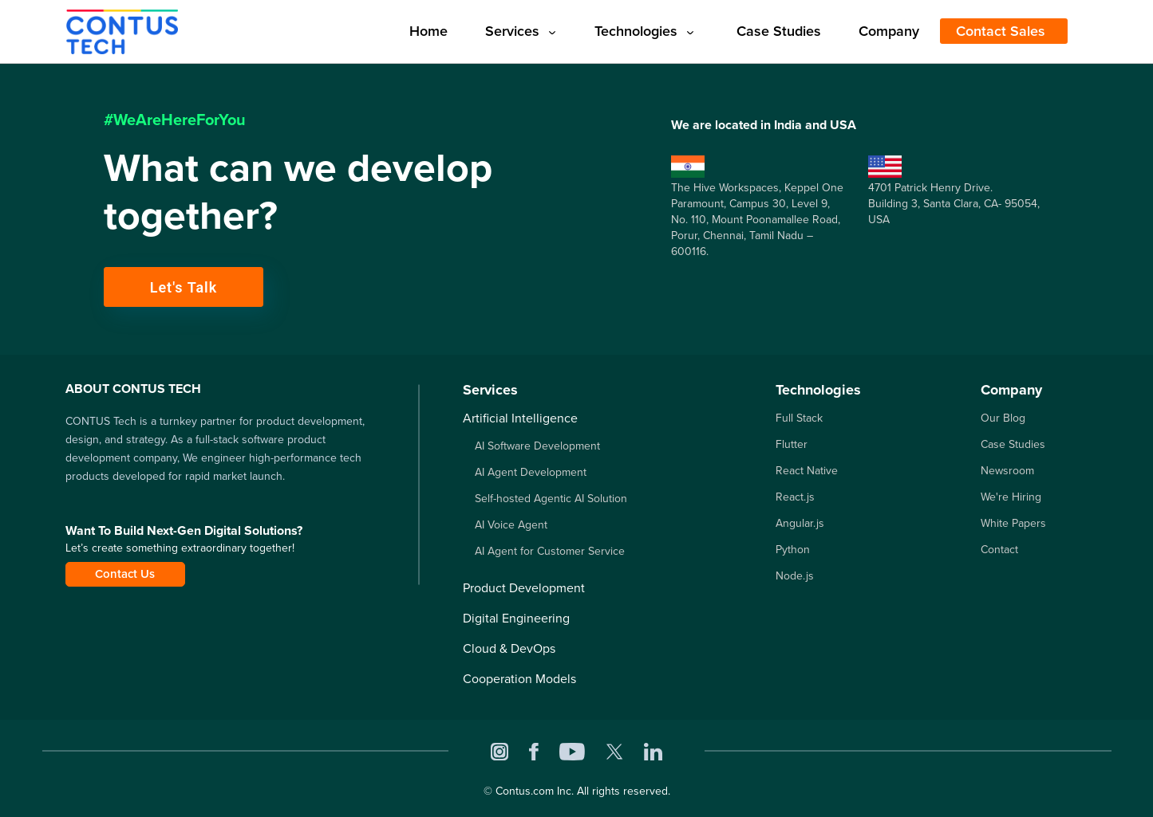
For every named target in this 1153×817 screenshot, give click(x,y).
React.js (795, 497)
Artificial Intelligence (520, 418)
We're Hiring (1011, 497)
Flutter (791, 444)
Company (889, 31)
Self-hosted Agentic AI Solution (551, 498)
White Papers (1013, 523)
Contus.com (525, 791)
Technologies (643, 31)
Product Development (524, 588)
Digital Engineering (516, 618)
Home (428, 31)
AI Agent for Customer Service (550, 551)
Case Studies (778, 31)
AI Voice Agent (511, 525)
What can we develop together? (298, 191)
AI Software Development (537, 446)
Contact (999, 549)
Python (793, 549)
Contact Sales (1000, 31)
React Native (807, 470)
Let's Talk (184, 287)
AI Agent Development (530, 472)
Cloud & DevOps (509, 648)
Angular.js (800, 523)
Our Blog (1003, 418)
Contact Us (125, 574)
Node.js (795, 576)
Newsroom (1007, 470)
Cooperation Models (519, 679)
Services (520, 31)
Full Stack (799, 418)
